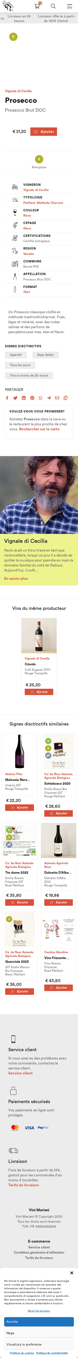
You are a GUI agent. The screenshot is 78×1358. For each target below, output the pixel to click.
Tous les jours (20, 365)
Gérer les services (39, 1311)
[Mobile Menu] (69, 6)
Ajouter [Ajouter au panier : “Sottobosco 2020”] (58, 813)
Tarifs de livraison (23, 1185)
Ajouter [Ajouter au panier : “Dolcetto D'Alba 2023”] (58, 902)
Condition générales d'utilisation (39, 1252)
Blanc (27, 215)
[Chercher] (53, 6)
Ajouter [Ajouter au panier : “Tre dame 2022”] (19, 902)
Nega (10, 1333)
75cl (26, 292)
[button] (72, 1273)
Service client (20, 1073)
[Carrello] (37, 6)
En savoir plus (16, 578)
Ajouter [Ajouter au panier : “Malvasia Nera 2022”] (19, 808)
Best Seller (45, 355)
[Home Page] (7, 6)
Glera (27, 228)
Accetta (12, 1321)
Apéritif (16, 355)
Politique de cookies (22, 1353)
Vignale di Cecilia (18, 91)
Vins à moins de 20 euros (29, 375)
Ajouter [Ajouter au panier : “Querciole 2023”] (19, 991)
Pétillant (29, 202)
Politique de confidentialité (52, 1353)
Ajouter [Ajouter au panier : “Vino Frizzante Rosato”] (58, 988)
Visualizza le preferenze (24, 1344)
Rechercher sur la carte (39, 429)
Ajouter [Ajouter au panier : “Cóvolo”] (39, 692)
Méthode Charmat (50, 202)
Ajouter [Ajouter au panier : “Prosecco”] (43, 131)
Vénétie (28, 254)
